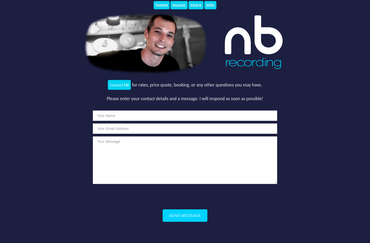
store (196, 5)
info (210, 5)
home (161, 5)
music (179, 5)
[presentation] (181, 197)
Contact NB (119, 84)
